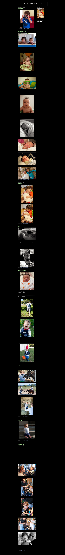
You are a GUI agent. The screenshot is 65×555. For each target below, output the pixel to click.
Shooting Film (20, 8)
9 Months (19, 76)
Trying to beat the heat (22, 31)
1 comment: (26, 440)
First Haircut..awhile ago (22, 463)
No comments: (27, 28)
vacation (19, 365)
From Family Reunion (22, 444)
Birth (19, 226)
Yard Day (19, 297)
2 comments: (27, 223)
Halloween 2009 (21, 340)
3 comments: (27, 179)
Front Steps (20, 420)
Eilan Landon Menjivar (22, 270)
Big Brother (20, 183)
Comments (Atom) (23, 550)
